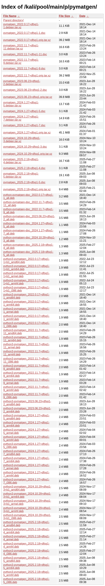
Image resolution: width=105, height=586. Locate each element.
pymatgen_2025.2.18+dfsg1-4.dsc (24, 168)
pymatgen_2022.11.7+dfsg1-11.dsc (25, 54)
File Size (64, 16)
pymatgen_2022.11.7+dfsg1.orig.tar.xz (27, 75)
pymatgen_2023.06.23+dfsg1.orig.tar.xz (27, 97)
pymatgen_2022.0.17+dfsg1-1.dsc (24, 32)
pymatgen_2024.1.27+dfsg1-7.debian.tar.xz (21, 118)
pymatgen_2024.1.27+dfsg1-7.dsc (24, 125)
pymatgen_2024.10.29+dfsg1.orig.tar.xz (27, 153)
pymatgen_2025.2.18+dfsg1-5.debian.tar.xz (21, 175)
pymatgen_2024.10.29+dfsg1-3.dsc (25, 146)
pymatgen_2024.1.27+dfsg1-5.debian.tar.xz (21, 104)
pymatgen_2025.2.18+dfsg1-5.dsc (24, 182)
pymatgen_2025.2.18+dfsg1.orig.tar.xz (27, 189)
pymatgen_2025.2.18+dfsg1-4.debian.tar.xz (21, 161)
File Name (9, 16)
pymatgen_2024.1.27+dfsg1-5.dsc (24, 111)
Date (82, 16)
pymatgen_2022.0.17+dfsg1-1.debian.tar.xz (21, 26)
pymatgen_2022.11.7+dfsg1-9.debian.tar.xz (21, 61)
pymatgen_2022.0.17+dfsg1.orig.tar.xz (27, 40)
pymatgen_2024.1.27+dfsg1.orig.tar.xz (27, 132)
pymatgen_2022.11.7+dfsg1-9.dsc (24, 68)
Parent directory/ (13, 20)
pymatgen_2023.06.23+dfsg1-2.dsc (25, 89)
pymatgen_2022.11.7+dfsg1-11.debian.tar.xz (21, 47)
